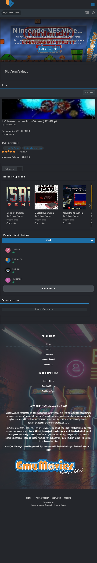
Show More (48, 288)
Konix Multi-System (73, 212)
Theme (29, 498)
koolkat (15, 268)
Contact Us (48, 364)
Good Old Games (15, 212)
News (49, 343)
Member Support (48, 359)
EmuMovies (10, 124)
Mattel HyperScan (44, 212)
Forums (48, 349)
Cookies (67, 498)
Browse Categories (45, 309)
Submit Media (48, 381)
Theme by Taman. (60, 504)
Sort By (89, 93)
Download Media (48, 386)
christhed (17, 278)
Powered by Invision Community (42, 504)
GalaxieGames (16, 216)
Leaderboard (48, 354)
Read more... (48, 48)
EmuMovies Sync (48, 391)
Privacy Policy (42, 498)
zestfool (16, 248)
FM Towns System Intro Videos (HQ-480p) (29, 121)
